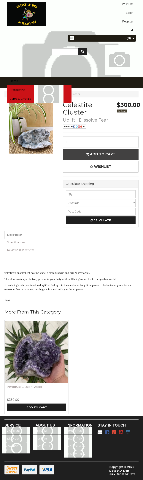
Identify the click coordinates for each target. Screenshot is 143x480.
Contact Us (42, 446)
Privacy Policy (75, 438)
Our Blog (41, 438)
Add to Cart (100, 154)
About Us (41, 430)
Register (127, 21)
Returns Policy (75, 446)
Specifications (16, 242)
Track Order (11, 438)
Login (129, 12)
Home (14, 81)
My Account (12, 430)
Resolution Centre (11, 447)
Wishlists (127, 4)
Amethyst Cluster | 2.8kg (24, 386)
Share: (74, 126)
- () (129, 38)
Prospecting (17, 90)
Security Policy (75, 453)
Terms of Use (74, 430)
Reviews (20, 250)
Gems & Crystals (20, 98)
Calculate (100, 220)
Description (14, 234)
